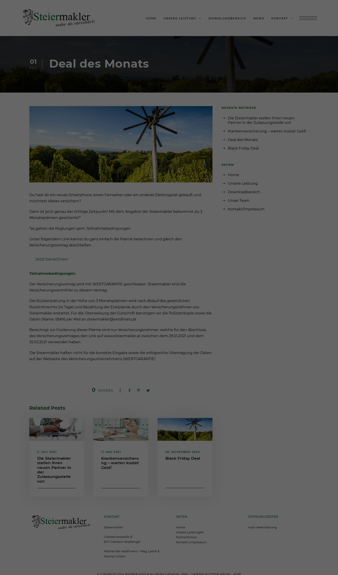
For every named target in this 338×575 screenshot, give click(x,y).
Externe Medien (204, 287)
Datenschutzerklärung (140, 274)
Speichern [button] (169, 311)
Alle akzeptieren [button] (169, 300)
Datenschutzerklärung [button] (171, 342)
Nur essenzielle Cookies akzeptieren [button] (169, 323)
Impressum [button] (190, 342)
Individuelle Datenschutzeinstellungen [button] (169, 334)
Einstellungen (119, 278)
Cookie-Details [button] (149, 342)
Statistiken (163, 287)
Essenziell (127, 287)
